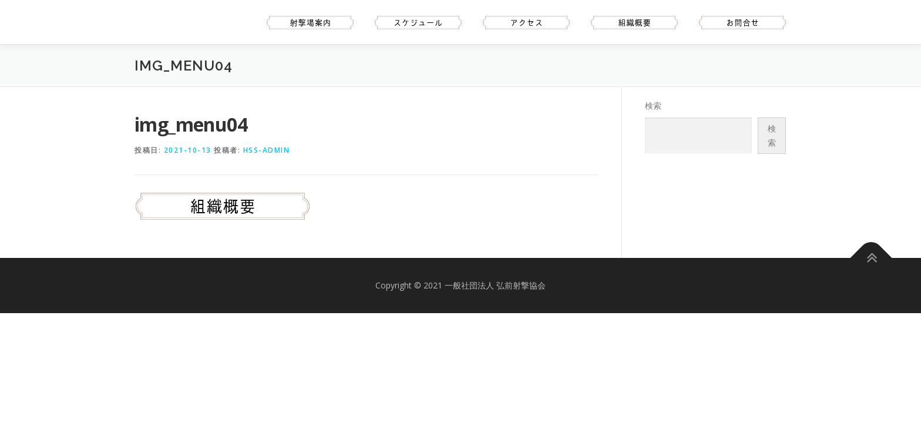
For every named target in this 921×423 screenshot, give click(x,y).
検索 (653, 105)
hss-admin (266, 150)
